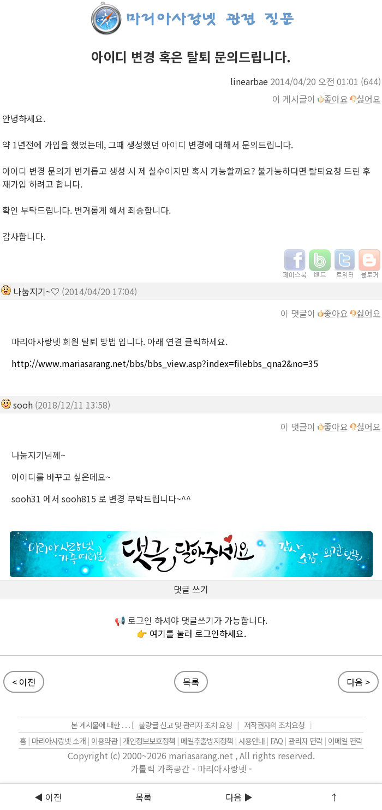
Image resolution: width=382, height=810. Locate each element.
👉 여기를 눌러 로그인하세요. (191, 633)
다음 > (358, 681)
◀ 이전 (48, 796)
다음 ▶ (239, 796)
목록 (143, 796)
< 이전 (23, 681)
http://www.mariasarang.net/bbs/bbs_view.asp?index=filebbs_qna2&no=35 (164, 363)
